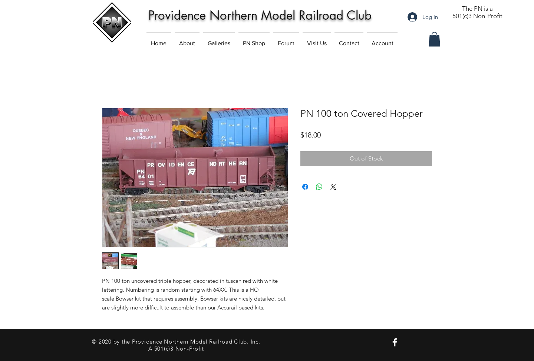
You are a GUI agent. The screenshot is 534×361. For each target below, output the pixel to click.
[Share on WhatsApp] (319, 186)
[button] (434, 39)
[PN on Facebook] (394, 342)
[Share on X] (333, 186)
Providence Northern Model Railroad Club (260, 15)
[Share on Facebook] (305, 186)
